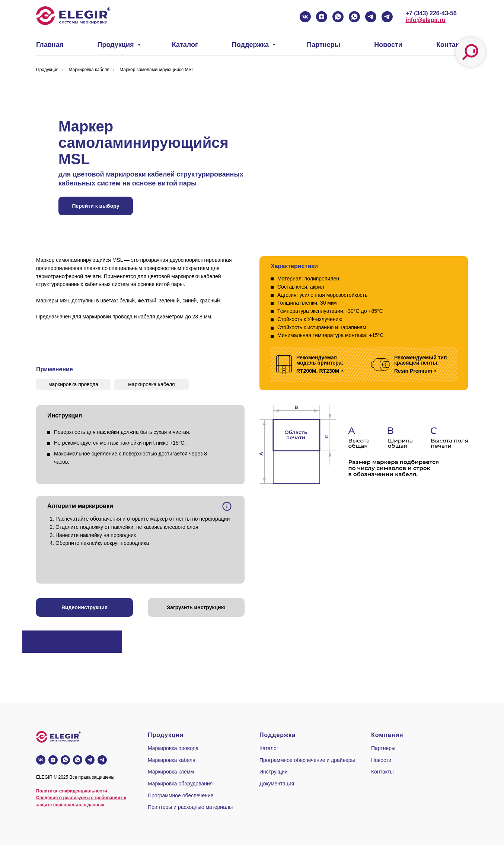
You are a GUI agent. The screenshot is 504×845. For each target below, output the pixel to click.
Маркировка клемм (171, 772)
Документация (276, 784)
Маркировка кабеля (88, 69)
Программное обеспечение (181, 795)
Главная (49, 44)
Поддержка (251, 44)
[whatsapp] (338, 16)
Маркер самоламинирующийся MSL (156, 69)
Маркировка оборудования (180, 784)
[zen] (321, 16)
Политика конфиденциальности (71, 791)
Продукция (117, 44)
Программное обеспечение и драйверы (307, 760)
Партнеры (323, 44)
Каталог (185, 44)
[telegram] (370, 16)
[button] (84, 607)
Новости (388, 44)
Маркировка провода (173, 748)
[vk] (305, 16)
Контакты (452, 44)
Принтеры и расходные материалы (190, 807)
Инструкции (273, 772)
